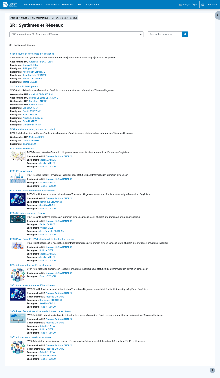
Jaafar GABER (34, 82)
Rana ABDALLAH (35, 65)
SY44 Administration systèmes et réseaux (35, 268)
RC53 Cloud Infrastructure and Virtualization (36, 193)
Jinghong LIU (34, 145)
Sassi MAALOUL (52, 161)
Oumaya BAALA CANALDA (64, 158)
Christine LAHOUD (43, 102)
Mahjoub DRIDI (41, 139)
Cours (29, 18)
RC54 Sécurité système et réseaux (31, 216)
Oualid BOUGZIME (36, 112)
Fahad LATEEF (34, 122)
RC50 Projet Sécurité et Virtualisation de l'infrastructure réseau (46, 242)
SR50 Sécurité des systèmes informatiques (36, 54)
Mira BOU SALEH (52, 360)
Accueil (18, 18)
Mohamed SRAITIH (37, 126)
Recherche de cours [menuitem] (33, 4)
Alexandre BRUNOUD (37, 119)
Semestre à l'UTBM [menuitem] (71, 4)
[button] (188, 4)
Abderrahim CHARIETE (38, 72)
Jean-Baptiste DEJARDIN (40, 75)
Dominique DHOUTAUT (55, 204)
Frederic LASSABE (60, 300)
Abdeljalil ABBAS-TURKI (46, 62)
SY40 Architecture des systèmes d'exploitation (37, 130)
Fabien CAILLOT (52, 227)
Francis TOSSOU (52, 168)
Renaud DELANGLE (37, 79)
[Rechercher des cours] (169, 34)
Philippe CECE (34, 68)
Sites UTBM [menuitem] (51, 4)
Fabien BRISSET (35, 115)
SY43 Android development (28, 87)
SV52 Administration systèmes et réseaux (35, 342)
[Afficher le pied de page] (212, 370)
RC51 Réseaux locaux (25, 173)
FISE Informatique (44, 18)
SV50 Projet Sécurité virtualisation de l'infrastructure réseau (44, 315)
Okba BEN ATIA (35, 109)
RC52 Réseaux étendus (26, 150)
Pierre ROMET (41, 105)
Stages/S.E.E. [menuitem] (92, 4)
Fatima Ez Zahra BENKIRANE (48, 98)
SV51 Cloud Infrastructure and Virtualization (36, 289)
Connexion (212, 4)
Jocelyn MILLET (52, 165)
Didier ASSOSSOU (36, 142)
